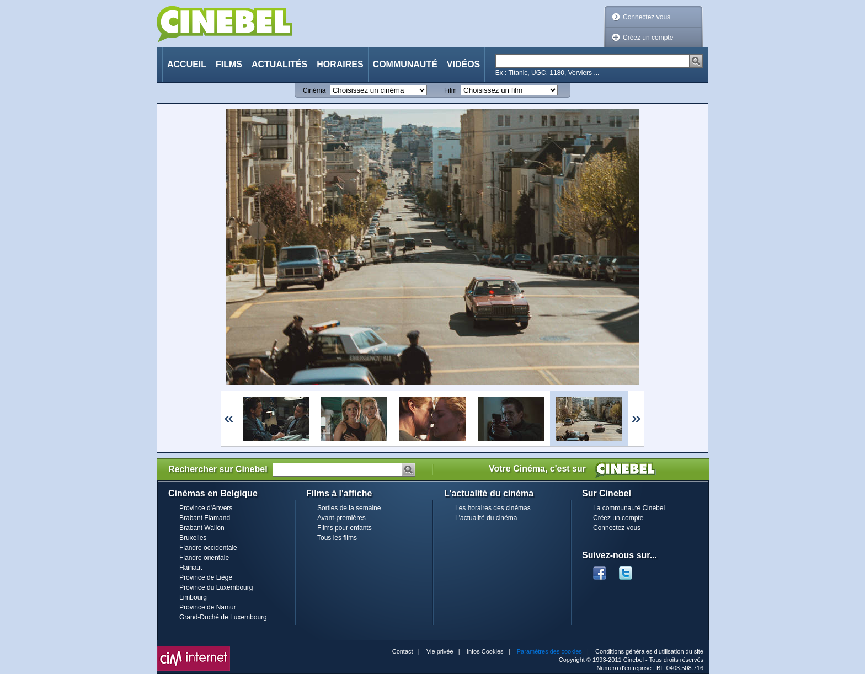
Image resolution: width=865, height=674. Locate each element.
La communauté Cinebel (629, 508)
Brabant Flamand (204, 518)
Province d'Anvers (205, 508)
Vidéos (463, 64)
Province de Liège (205, 577)
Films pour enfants (344, 528)
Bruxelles (192, 538)
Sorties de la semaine (349, 508)
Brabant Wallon (202, 528)
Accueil (186, 64)
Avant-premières (341, 518)
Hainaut (190, 567)
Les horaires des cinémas (493, 508)
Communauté (405, 64)
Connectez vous (646, 17)
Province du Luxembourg (216, 587)
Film (450, 90)
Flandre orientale (204, 557)
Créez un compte (648, 37)
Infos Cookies (485, 651)
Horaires (340, 64)
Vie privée (439, 651)
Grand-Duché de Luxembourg (223, 617)
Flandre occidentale (208, 548)
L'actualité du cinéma (486, 518)
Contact (402, 651)
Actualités (279, 64)
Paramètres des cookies (549, 651)
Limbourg (193, 597)
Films (229, 64)
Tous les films (337, 538)
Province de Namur (207, 607)
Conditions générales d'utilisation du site (649, 651)
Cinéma (314, 90)
